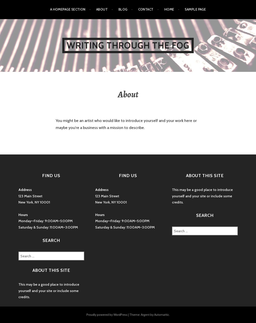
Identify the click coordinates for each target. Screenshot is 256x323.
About (102, 9)
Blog (122, 9)
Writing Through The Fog (128, 45)
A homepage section (68, 9)
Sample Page (195, 9)
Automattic (161, 315)
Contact (146, 9)
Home (169, 9)
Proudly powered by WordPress (106, 315)
